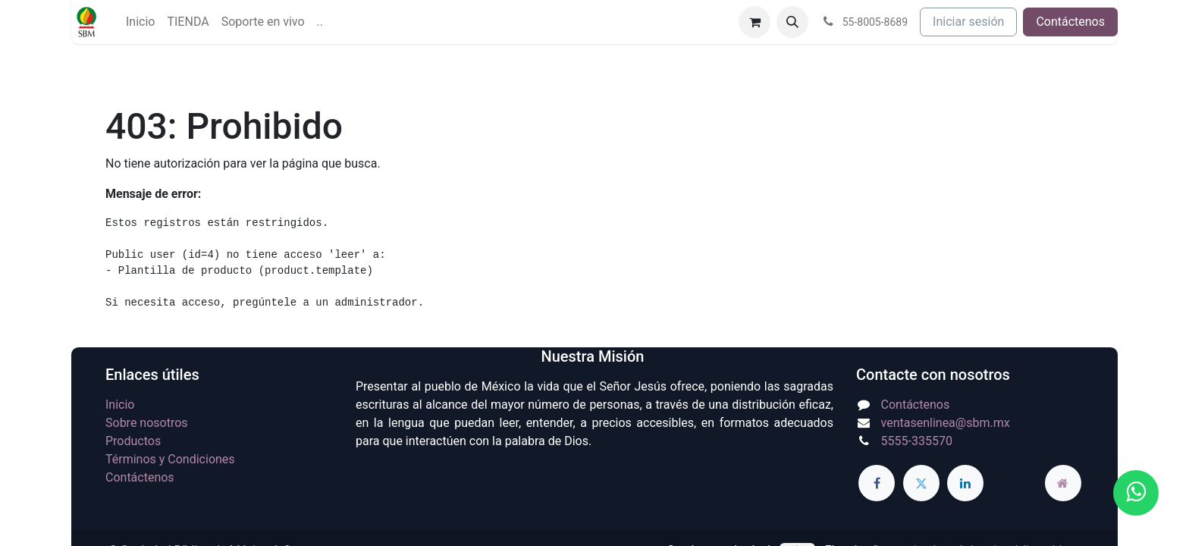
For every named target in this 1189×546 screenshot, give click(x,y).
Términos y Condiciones (170, 459)
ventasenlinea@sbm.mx (945, 423)
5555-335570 (916, 441)
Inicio (119, 404)
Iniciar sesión (968, 21)
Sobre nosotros (146, 423)
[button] (792, 22)
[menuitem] (140, 22)
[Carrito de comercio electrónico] (754, 22)
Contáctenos (1070, 21)
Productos (133, 441)
